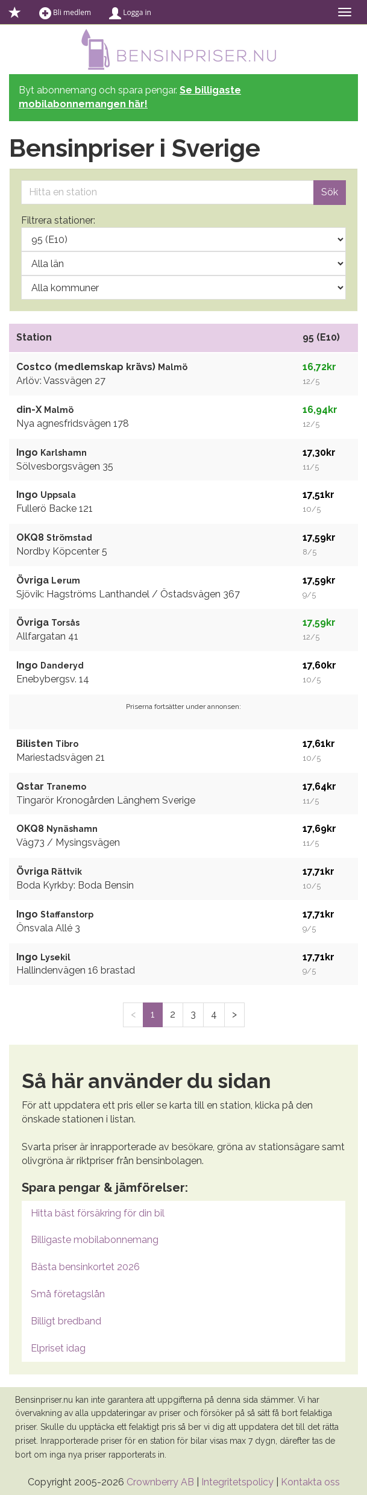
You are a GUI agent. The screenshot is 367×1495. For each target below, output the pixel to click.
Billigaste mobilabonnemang (94, 1239)
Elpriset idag (58, 1348)
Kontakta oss (310, 1482)
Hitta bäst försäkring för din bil (98, 1213)
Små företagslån (68, 1294)
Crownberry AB (160, 1482)
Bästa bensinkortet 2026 (85, 1267)
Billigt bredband (66, 1321)
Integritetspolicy (237, 1482)
